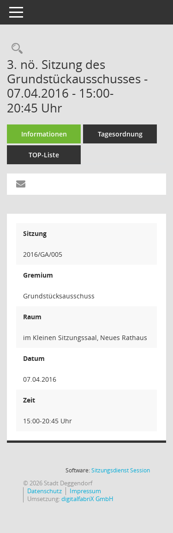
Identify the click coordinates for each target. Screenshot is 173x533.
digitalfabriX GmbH (87, 499)
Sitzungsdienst (120, 470)
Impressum (85, 491)
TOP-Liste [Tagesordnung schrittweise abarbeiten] (44, 154)
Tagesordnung (120, 134)
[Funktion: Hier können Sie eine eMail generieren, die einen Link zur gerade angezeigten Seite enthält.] (20, 184)
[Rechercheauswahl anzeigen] (15, 48)
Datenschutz (44, 491)
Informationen (44, 134)
